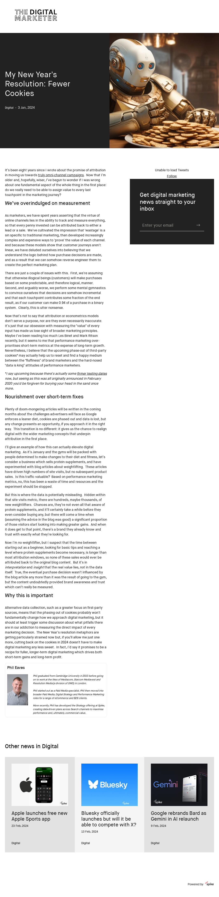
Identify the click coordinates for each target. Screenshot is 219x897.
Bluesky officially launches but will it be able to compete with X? (108, 819)
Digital (16, 843)
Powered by (201, 884)
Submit (198, 225)
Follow (172, 176)
